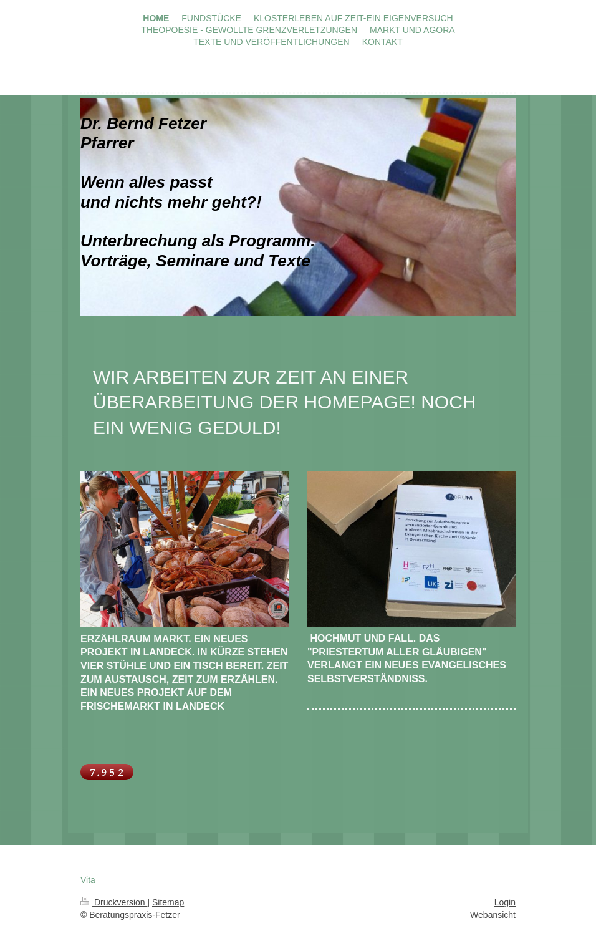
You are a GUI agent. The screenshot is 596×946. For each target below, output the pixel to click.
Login (505, 902)
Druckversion (113, 902)
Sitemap (168, 902)
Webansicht (493, 915)
